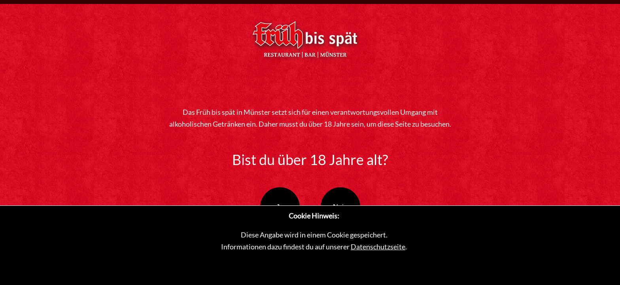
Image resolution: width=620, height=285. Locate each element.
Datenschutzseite (378, 246)
